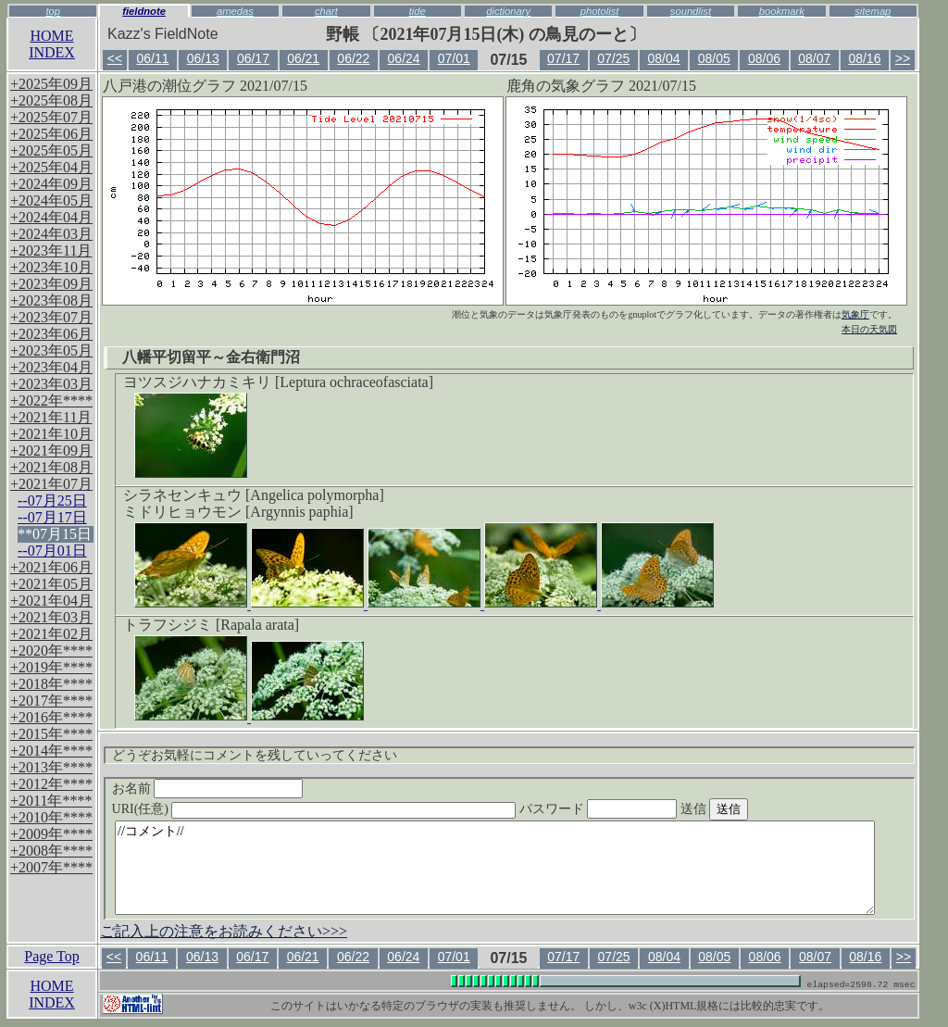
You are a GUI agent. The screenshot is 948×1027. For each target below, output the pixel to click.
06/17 (253, 58)
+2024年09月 (51, 184)
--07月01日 (52, 550)
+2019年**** (51, 667)
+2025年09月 (51, 84)
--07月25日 (52, 500)
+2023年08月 (51, 300)
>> (902, 58)
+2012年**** (51, 784)
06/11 (152, 58)
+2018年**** (51, 684)
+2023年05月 (51, 350)
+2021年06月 (51, 567)
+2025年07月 (51, 117)
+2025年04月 (51, 167)
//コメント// (495, 867)
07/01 (454, 58)
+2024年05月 (51, 200)
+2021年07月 (51, 484)
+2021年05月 (51, 584)
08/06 (764, 58)
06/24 (404, 58)
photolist (599, 11)
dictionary (508, 11)
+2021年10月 (51, 434)
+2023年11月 (51, 250)
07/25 (613, 58)
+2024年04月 (51, 217)
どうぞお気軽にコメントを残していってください (254, 755)
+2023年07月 (51, 317)
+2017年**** (51, 700)
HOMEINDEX (52, 44)
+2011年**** (51, 800)
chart (326, 11)
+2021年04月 (51, 600)
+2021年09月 (51, 450)
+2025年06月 (51, 134)
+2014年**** (51, 750)
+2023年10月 (51, 267)
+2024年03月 (51, 234)
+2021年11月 (51, 417)
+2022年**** (51, 400)
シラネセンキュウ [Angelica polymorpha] (253, 495)
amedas (235, 11)
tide (417, 11)
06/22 (353, 58)
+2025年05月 (51, 150)
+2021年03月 (51, 617)
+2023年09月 (51, 284)
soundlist (690, 11)
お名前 (208, 788)
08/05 (714, 58)
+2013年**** (51, 767)
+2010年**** (51, 817)
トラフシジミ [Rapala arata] (211, 624)
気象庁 (855, 314)
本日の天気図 (869, 329)
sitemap (872, 11)
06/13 (203, 58)
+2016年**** (51, 717)
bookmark (782, 11)
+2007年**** (51, 867)
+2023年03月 (51, 384)
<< (114, 58)
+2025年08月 (51, 100)
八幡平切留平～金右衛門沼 (211, 357)
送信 (749, 809)
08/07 (814, 58)
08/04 (664, 58)
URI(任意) (333, 809)
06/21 (303, 58)
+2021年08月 (51, 467)
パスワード (634, 809)
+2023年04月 (51, 367)
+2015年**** (51, 734)
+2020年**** (51, 650)
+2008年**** (51, 850)
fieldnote (144, 11)
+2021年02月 (51, 634)
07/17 (563, 58)
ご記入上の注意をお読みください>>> (223, 931)
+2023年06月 (51, 334)
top (52, 11)
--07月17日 (52, 517)
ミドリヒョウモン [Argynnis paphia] (238, 512)
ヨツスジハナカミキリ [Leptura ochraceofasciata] (278, 382)
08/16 (864, 58)
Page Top (51, 956)
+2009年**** (51, 834)
